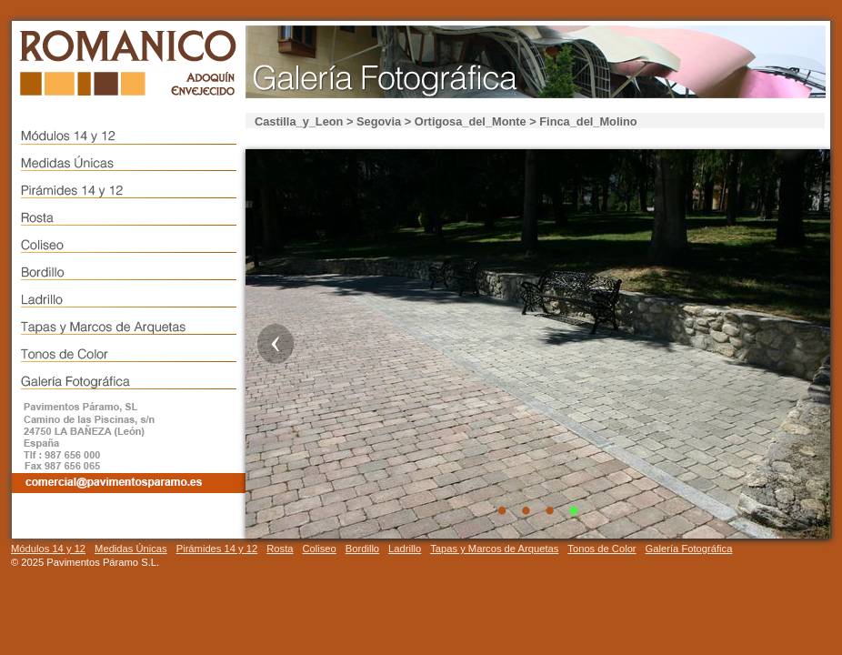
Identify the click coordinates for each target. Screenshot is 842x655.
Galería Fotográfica (689, 548)
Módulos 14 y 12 (48, 548)
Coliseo (319, 548)
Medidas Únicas (131, 548)
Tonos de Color (601, 548)
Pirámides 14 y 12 (217, 548)
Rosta (279, 548)
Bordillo (362, 548)
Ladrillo (404, 548)
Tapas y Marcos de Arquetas (494, 548)
